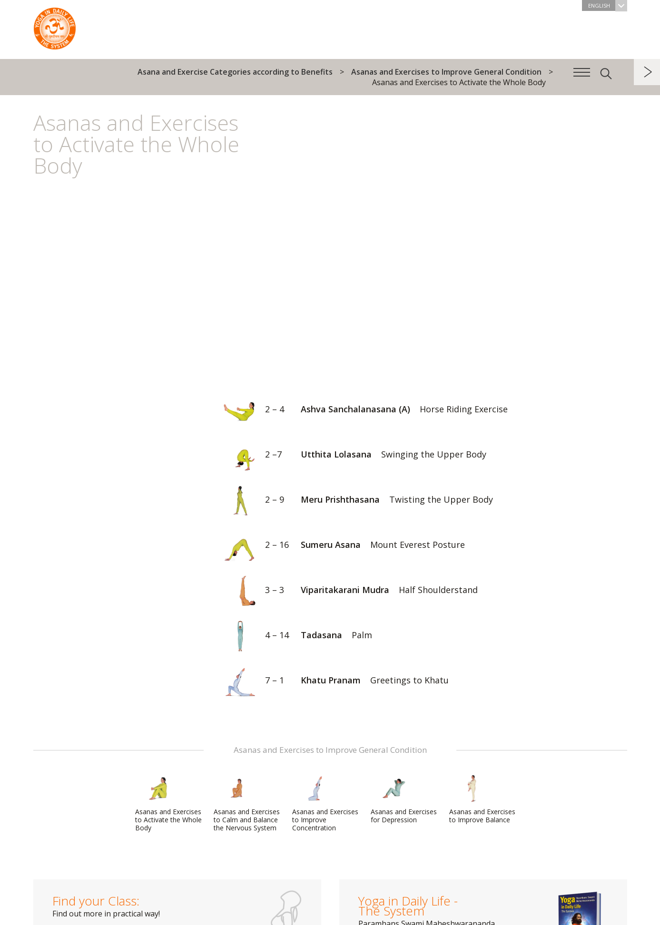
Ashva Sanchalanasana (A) (362, 410)
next (647, 72)
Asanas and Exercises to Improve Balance (482, 799)
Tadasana (294, 636)
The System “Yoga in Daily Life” (54, 26)
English (607, 5)
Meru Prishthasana (354, 500)
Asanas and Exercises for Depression (404, 799)
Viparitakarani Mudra (347, 590)
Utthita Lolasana (351, 455)
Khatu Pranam (332, 681)
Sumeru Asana (340, 545)
